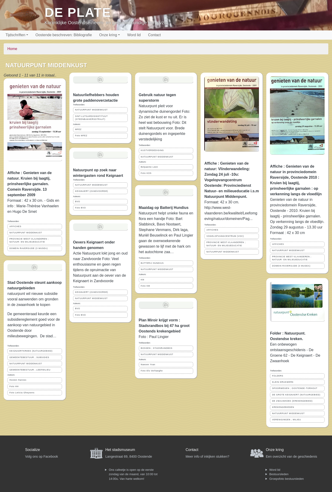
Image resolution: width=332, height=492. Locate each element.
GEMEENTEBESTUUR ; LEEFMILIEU (29, 370)
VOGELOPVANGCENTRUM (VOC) (225, 236)
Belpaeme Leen (149, 167)
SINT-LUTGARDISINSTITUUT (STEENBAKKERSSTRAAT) (91, 117)
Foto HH (14, 386)
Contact (154, 35)
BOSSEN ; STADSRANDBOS (156, 348)
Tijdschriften (15, 35)
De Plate (77, 12)
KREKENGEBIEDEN (283, 407)
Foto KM (145, 286)
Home (12, 49)
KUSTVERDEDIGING (152, 150)
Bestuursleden (278, 474)
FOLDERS (277, 376)
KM (142, 280)
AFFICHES (15, 226)
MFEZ (78, 129)
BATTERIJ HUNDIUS (152, 263)
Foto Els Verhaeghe (152, 371)
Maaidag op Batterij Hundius (164, 208)
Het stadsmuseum (120, 450)
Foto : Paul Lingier (154, 337)
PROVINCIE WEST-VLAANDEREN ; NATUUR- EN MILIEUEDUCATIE (29, 240)
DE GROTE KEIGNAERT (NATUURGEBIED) (296, 395)
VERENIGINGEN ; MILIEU (286, 419)
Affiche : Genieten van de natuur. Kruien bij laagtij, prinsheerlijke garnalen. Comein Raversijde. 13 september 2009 (29, 184)
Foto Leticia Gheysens (22, 392)
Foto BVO (80, 208)
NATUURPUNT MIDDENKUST (25, 232)
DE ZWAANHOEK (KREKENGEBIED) (292, 401)
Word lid (134, 35)
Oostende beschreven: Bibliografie (64, 35)
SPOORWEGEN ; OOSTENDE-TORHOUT (294, 388)
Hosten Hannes (18, 380)
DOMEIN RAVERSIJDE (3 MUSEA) (28, 248)
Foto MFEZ (81, 135)
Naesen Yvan (148, 364)
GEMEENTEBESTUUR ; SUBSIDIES (29, 357)
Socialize (32, 450)
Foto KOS (146, 173)
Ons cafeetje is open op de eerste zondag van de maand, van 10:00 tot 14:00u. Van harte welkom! (133, 474)
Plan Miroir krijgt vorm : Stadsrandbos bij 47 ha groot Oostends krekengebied (164, 325)
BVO (77, 201)
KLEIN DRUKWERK (282, 382)
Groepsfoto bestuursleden (286, 478)
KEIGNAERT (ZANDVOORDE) (91, 191)
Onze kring (108, 35)
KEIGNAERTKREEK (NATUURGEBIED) (31, 351)
